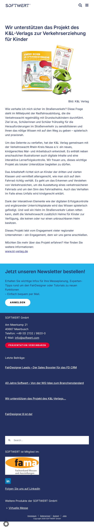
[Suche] (9, 440)
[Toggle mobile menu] (87, 5)
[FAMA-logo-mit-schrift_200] (22, 458)
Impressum (31, 516)
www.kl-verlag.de (16, 251)
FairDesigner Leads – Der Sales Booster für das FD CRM (41, 367)
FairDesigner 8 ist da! (18, 414)
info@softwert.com (27, 337)
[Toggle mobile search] (80, 5)
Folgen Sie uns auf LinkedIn (22, 488)
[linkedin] (8, 481)
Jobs (65, 516)
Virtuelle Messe (18, 508)
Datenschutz (45, 516)
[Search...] (47, 440)
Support (56, 516)
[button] (6, 524)
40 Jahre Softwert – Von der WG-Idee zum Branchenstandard (44, 383)
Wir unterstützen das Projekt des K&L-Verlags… (35, 398)
